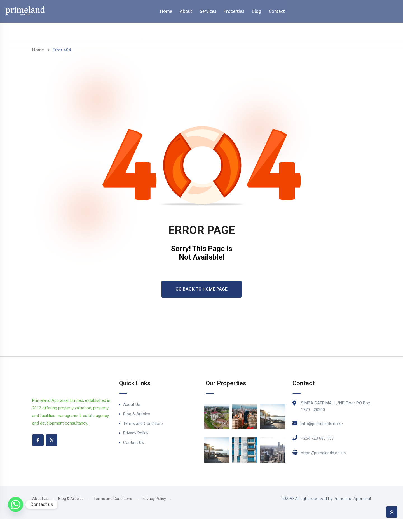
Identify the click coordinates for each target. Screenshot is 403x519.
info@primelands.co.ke (322, 423)
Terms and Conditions (143, 423)
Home (38, 49)
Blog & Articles (136, 413)
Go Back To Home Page (201, 289)
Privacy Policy (135, 432)
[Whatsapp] (15, 504)
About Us (131, 404)
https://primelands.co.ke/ (323, 452)
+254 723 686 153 (317, 438)
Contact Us (133, 442)
